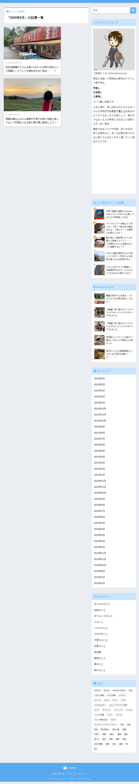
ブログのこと (101, 636)
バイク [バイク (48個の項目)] (109, 717)
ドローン (98, 624)
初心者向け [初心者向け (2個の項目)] (105, 732)
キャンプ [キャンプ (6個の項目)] (97, 702)
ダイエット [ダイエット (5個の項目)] (106, 712)
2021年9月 (99, 427)
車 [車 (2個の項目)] (127, 746)
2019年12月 (100, 554)
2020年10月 (100, 494)
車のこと (98, 666)
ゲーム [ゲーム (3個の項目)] (115, 702)
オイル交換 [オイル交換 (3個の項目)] (111, 697)
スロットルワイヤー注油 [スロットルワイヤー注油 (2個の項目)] (118, 707)
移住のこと (100, 660)
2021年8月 (99, 433)
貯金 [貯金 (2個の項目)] (114, 746)
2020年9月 (99, 500)
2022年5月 (99, 385)
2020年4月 (99, 530)
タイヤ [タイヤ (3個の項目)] (96, 712)
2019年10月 (100, 567)
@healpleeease (117, 73)
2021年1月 (99, 476)
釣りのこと (100, 672)
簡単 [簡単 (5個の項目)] (117, 741)
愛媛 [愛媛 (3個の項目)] (119, 736)
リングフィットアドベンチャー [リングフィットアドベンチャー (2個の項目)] (105, 727)
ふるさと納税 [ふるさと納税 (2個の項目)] (99, 697)
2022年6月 (99, 379)
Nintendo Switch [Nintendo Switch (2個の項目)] (119, 693)
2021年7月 (99, 439)
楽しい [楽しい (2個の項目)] (96, 741)
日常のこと (100, 648)
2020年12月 (100, 482)
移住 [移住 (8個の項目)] (104, 741)
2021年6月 (99, 445)
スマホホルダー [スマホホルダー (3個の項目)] (100, 707)
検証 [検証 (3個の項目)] (126, 736)
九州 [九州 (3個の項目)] (122, 727)
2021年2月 (99, 469)
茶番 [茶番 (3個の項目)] (107, 746)
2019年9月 (99, 572)
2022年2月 (99, 397)
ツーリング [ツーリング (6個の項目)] (118, 712)
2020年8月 (99, 506)
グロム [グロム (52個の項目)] (106, 702)
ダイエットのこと (103, 618)
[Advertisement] (114, 170)
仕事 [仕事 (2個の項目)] (128, 727)
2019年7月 (99, 579)
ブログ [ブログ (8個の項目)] (113, 722)
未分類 (97, 654)
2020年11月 (100, 488)
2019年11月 (100, 560)
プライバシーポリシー (77, 776)
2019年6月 (99, 585)
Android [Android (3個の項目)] (97, 693)
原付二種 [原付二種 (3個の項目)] (116, 732)
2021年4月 (99, 457)
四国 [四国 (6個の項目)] (124, 732)
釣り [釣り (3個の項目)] (95, 751)
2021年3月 (99, 463)
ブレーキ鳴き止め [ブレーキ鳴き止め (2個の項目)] (100, 722)
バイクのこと (101, 630)
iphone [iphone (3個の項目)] (106, 693)
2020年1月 (99, 548)
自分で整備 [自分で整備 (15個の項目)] (98, 746)
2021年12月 (100, 409)
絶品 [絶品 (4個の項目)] (124, 741)
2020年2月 (99, 542)
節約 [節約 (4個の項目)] (111, 741)
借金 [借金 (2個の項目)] (95, 732)
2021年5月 (99, 451)
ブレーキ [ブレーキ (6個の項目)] (119, 717)
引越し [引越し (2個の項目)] (111, 736)
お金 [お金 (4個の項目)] (130, 693)
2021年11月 (100, 415)
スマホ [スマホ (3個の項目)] (123, 702)
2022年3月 (99, 391)
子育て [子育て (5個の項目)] (96, 736)
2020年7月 (99, 512)
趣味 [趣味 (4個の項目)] (121, 746)
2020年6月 (99, 518)
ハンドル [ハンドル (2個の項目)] (129, 712)
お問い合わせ (58, 776)
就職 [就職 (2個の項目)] (104, 736)
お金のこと (100, 612)
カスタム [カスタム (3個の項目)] (122, 697)
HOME (69, 770)
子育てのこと (101, 642)
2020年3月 (99, 536)
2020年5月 (99, 524)
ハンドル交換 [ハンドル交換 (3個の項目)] (99, 717)
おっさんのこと (102, 605)
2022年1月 (99, 403)
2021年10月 (100, 421)
